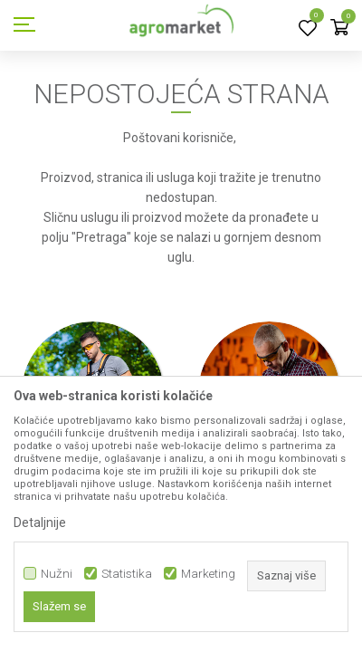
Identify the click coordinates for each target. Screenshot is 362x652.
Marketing (208, 573)
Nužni (56, 573)
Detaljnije (40, 522)
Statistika (126, 573)
